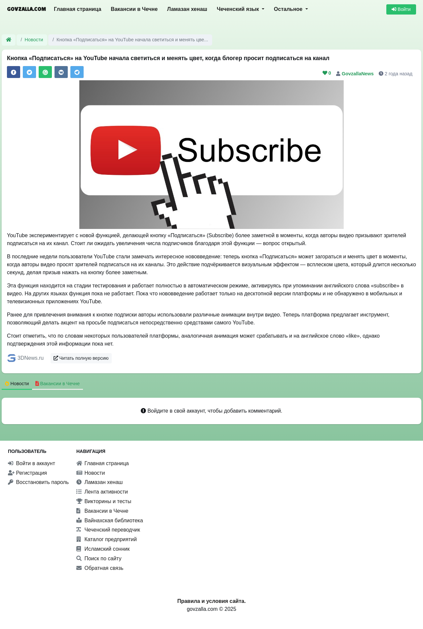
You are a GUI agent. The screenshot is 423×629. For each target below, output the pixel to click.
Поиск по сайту (99, 558)
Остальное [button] (289, 9)
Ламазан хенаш (187, 9)
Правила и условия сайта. (211, 601)
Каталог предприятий (106, 539)
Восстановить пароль (38, 482)
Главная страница (77, 9)
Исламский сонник (103, 549)
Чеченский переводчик (108, 530)
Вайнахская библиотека (109, 520)
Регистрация (27, 473)
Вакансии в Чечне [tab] (57, 383)
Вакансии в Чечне (134, 9)
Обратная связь (99, 568)
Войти (401, 9)
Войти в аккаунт (31, 463)
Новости (34, 39)
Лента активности (102, 492)
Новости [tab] (17, 383)
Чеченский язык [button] (238, 9)
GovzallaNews (358, 73)
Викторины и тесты (103, 501)
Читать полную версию (81, 358)
